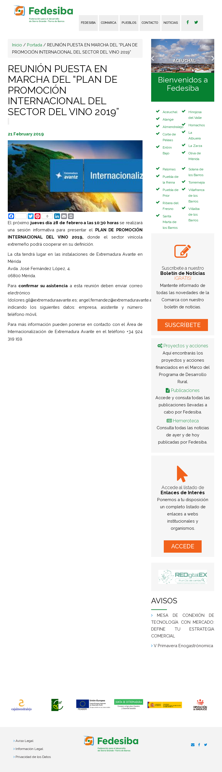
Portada (34, 44)
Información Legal (29, 749)
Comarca (108, 23)
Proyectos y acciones (185, 345)
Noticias (170, 23)
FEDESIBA (88, 23)
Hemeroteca (186, 421)
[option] (21, 705)
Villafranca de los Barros (196, 195)
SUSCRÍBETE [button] (182, 325)
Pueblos (129, 23)
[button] (156, 56)
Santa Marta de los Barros (170, 222)
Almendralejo (173, 127)
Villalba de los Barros (194, 214)
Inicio (17, 44)
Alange (168, 119)
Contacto (150, 23)
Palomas (169, 169)
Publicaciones (185, 390)
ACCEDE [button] (182, 546)
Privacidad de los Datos (33, 757)
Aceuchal (170, 112)
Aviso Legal (24, 741)
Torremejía (196, 182)
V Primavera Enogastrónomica (183, 645)
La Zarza (195, 146)
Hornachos (196, 125)
